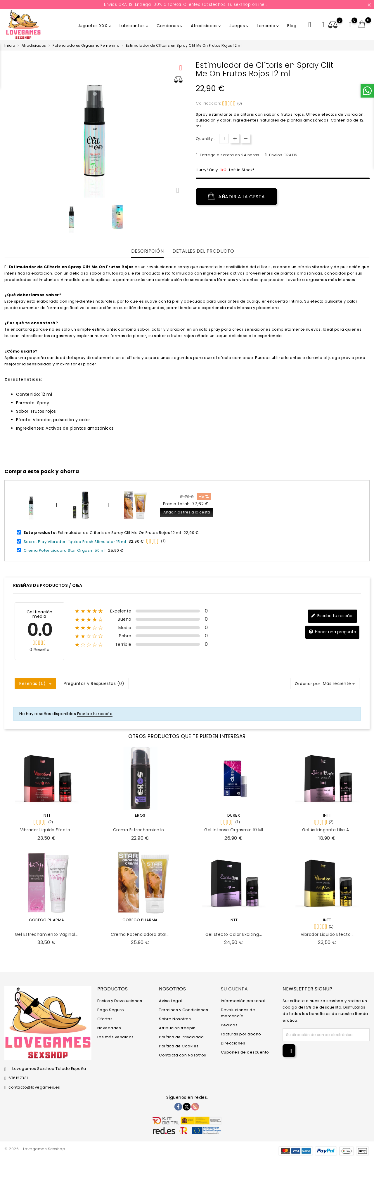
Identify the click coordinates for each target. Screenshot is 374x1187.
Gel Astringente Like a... (327, 830)
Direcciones (233, 1043)
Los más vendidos (115, 1037)
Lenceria (268, 26)
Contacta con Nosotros (182, 1055)
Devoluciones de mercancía (238, 1013)
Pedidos (229, 1025)
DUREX (233, 815)
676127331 (18, 1078)
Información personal (243, 1001)
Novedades (109, 1028)
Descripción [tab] (147, 251)
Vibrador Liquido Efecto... (46, 830)
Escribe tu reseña (331, 616)
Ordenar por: (308, 683)
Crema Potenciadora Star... (140, 934)
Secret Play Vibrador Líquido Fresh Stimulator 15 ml (75, 541)
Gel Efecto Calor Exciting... (233, 934)
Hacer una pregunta (332, 632)
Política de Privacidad (181, 1037)
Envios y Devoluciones (119, 1001)
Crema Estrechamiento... (140, 830)
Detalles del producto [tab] (203, 251)
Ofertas (105, 1019)
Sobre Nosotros (175, 1019)
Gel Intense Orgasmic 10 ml (233, 830)
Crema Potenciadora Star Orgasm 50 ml (65, 550)
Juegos (239, 26)
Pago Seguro (110, 1010)
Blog (291, 26)
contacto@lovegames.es (34, 1087)
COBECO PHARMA (46, 920)
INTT (47, 815)
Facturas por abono (241, 1034)
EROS (140, 815)
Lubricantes (135, 26)
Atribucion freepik (177, 1028)
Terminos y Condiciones (183, 1010)
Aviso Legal (170, 1001)
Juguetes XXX (95, 26)
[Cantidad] (224, 138)
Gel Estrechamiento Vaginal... (47, 934)
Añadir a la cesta (236, 196)
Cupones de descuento (245, 1052)
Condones (170, 26)
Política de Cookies (179, 1046)
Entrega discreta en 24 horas (229, 155)
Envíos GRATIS (282, 155)
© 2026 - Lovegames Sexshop (34, 1149)
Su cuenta (234, 988)
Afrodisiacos (206, 26)
